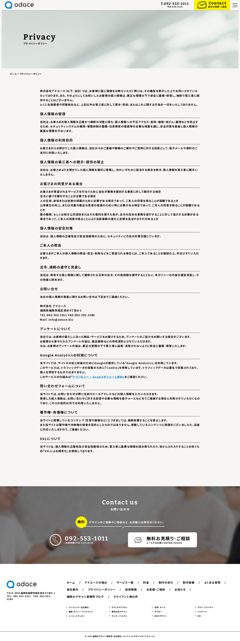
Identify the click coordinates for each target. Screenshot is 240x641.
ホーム (71, 582)
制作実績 (189, 582)
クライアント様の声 (125, 596)
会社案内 (72, 589)
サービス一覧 (125, 582)
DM (199, 616)
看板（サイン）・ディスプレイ (81, 611)
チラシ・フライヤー (206, 607)
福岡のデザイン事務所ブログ (85, 596)
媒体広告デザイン (119, 611)
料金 (146, 582)
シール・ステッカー (77, 616)
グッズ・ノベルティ (120, 616)
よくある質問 (212, 582)
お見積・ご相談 (156, 589)
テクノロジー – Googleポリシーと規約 (98, 377)
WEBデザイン (160, 616)
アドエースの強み (96, 582)
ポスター (158, 611)
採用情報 (131, 589)
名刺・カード (160, 607)
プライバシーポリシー (102, 589)
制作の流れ (166, 582)
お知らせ (180, 589)
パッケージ (202, 611)
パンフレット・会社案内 (79, 607)
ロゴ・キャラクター (120, 607)
